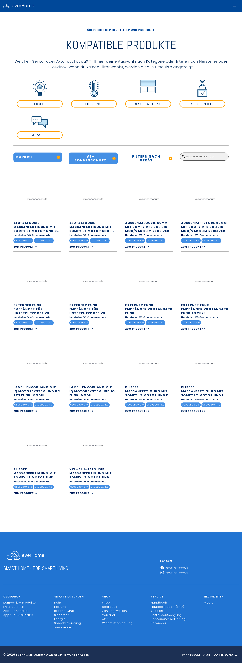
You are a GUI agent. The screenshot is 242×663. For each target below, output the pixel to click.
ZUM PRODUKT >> (25, 246)
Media (208, 603)
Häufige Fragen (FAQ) (167, 607)
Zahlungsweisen (114, 611)
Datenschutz (225, 654)
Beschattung (64, 611)
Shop (106, 603)
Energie (60, 619)
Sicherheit (62, 615)
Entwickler (158, 623)
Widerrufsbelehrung (117, 623)
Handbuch (159, 603)
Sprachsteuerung (67, 623)
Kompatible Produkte (19, 603)
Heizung (60, 607)
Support (157, 611)
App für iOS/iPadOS (18, 615)
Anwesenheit (64, 627)
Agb (206, 654)
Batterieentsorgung (166, 615)
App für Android (15, 611)
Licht (58, 603)
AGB (105, 619)
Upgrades (109, 607)
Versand (108, 615)
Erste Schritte (13, 607)
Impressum (191, 654)
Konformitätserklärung (168, 619)
